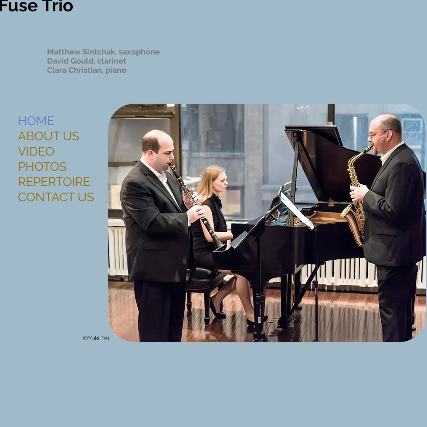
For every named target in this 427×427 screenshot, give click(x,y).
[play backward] (119, 223)
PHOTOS (42, 166)
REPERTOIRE (54, 182)
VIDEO (36, 151)
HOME (36, 121)
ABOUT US (48, 136)
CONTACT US (56, 197)
